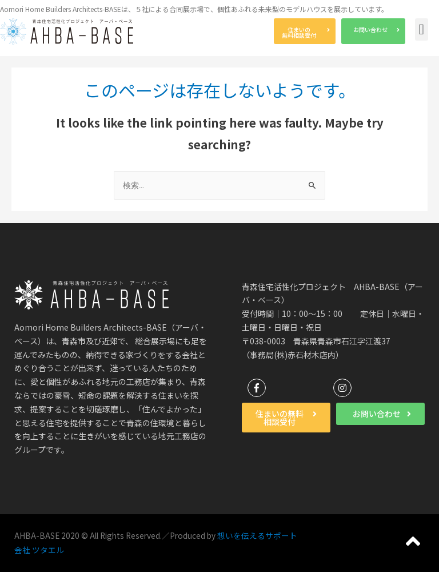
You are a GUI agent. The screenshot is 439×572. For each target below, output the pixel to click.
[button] (305, 31)
